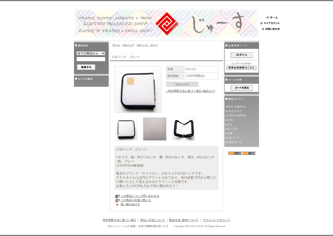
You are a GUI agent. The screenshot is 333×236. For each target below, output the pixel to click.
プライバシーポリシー (216, 220)
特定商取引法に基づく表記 (119, 220)
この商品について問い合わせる (139, 196)
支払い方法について (152, 220)
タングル (232, 128)
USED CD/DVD (236, 115)
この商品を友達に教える (135, 200)
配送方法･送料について (183, 220)
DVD (230, 120)
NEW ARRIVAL (236, 106)
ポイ (230, 124)
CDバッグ (128, 44)
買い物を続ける (130, 204)
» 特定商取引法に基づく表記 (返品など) (190, 91)
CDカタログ (234, 111)
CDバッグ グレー (147, 44)
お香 (230, 133)
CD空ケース (234, 142)
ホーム (116, 44)
